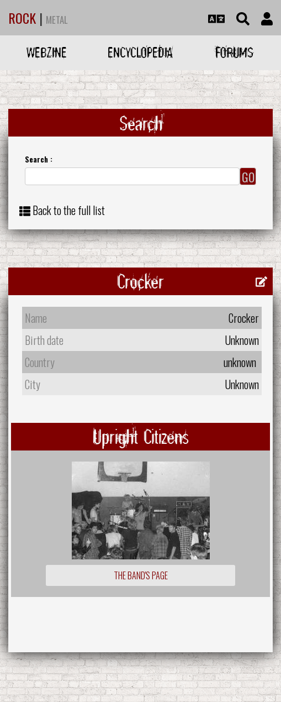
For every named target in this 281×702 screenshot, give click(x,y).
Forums (234, 52)
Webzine (46, 52)
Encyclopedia (140, 52)
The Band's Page (141, 575)
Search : (38, 159)
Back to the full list (69, 210)
